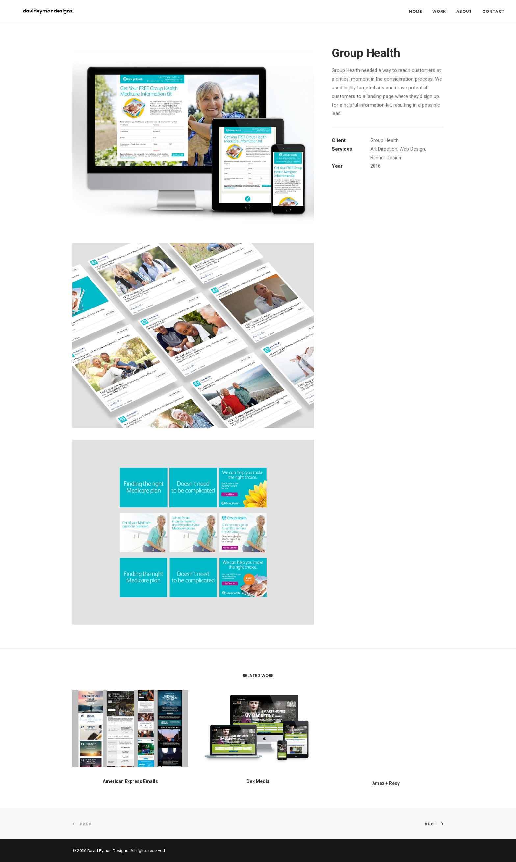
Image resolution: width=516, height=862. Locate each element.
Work (439, 11)
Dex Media (258, 800)
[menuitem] (417, 11)
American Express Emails (130, 786)
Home (415, 11)
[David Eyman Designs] (36, 11)
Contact (493, 11)
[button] (130, 733)
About (464, 11)
